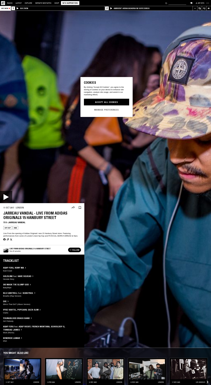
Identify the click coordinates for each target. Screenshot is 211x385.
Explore (28, 3)
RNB (15, 228)
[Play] (6, 197)
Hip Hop (8, 228)
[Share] (73, 207)
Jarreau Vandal (16, 222)
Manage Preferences (106, 109)
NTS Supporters (70, 3)
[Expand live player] (195, 8)
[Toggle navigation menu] (207, 3)
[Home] (3, 3)
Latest (19, 3)
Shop (56, 3)
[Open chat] (191, 3)
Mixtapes (43, 3)
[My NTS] (199, 3)
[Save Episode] (80, 207)
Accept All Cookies (106, 102)
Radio (10, 3)
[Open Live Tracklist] (204, 8)
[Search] (166, 3)
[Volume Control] (208, 8)
